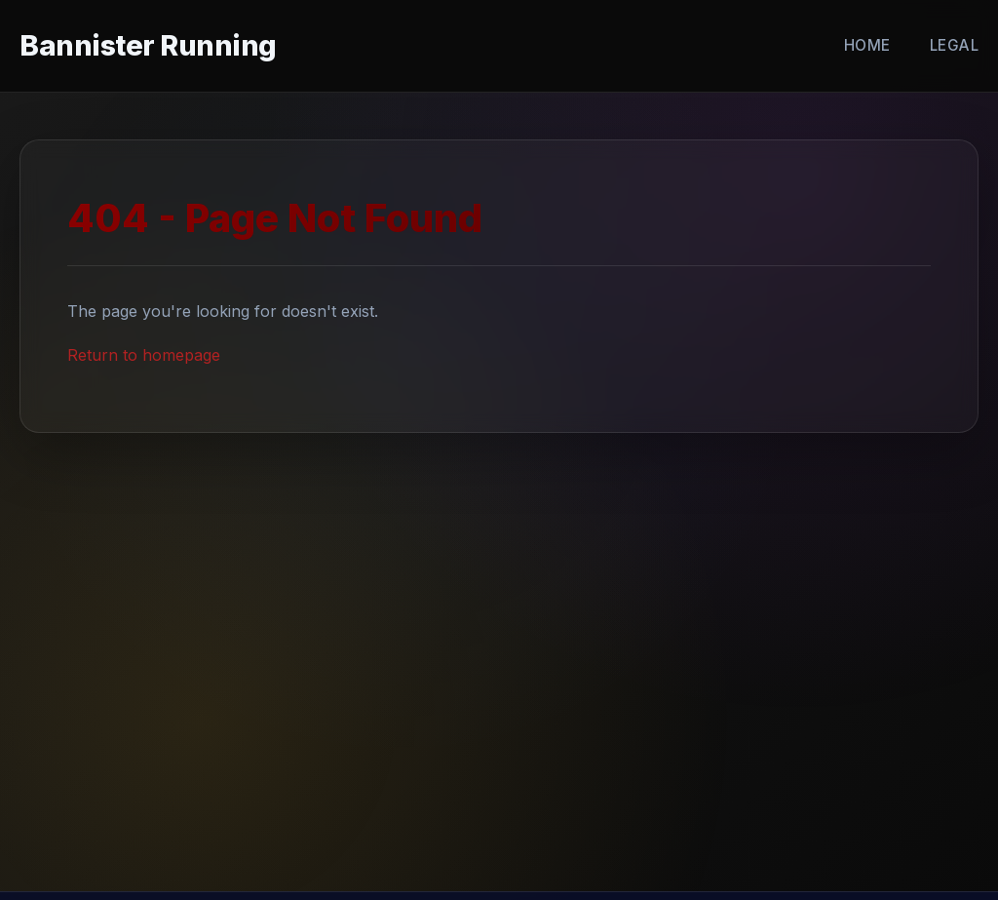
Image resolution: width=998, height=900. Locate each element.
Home (867, 45)
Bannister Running (148, 45)
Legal (954, 45)
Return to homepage (143, 355)
